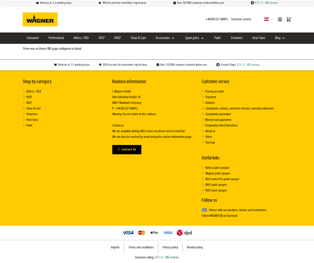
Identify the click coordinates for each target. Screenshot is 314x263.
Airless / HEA (81, 38)
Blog (277, 38)
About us (208, 131)
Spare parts (192, 38)
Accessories (163, 38)
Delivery (208, 103)
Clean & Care (138, 38)
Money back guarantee (217, 120)
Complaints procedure (216, 114)
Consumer (33, 38)
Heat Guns (259, 38)
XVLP (102, 38)
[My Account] (280, 19)
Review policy (195, 247)
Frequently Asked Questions (220, 125)
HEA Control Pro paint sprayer (220, 179)
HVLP (117, 38)
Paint (217, 38)
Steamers (237, 38)
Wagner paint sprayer (216, 173)
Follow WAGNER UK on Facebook (220, 216)
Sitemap (208, 142)
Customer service (215, 81)
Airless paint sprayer (215, 168)
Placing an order (213, 91)
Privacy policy (170, 247)
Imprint (115, 247)
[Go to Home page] (40, 19)
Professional (56, 38)
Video (207, 137)
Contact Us (127, 149)
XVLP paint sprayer (214, 185)
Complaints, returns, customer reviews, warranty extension (238, 108)
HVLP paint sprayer (214, 190)
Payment (209, 97)
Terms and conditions (141, 247)
